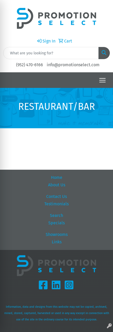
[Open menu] (102, 80)
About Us (56, 184)
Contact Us (56, 196)
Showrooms (57, 234)
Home (56, 177)
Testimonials (56, 203)
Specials (56, 222)
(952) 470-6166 (29, 64)
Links (57, 241)
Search (56, 215)
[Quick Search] (51, 53)
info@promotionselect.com (73, 64)
